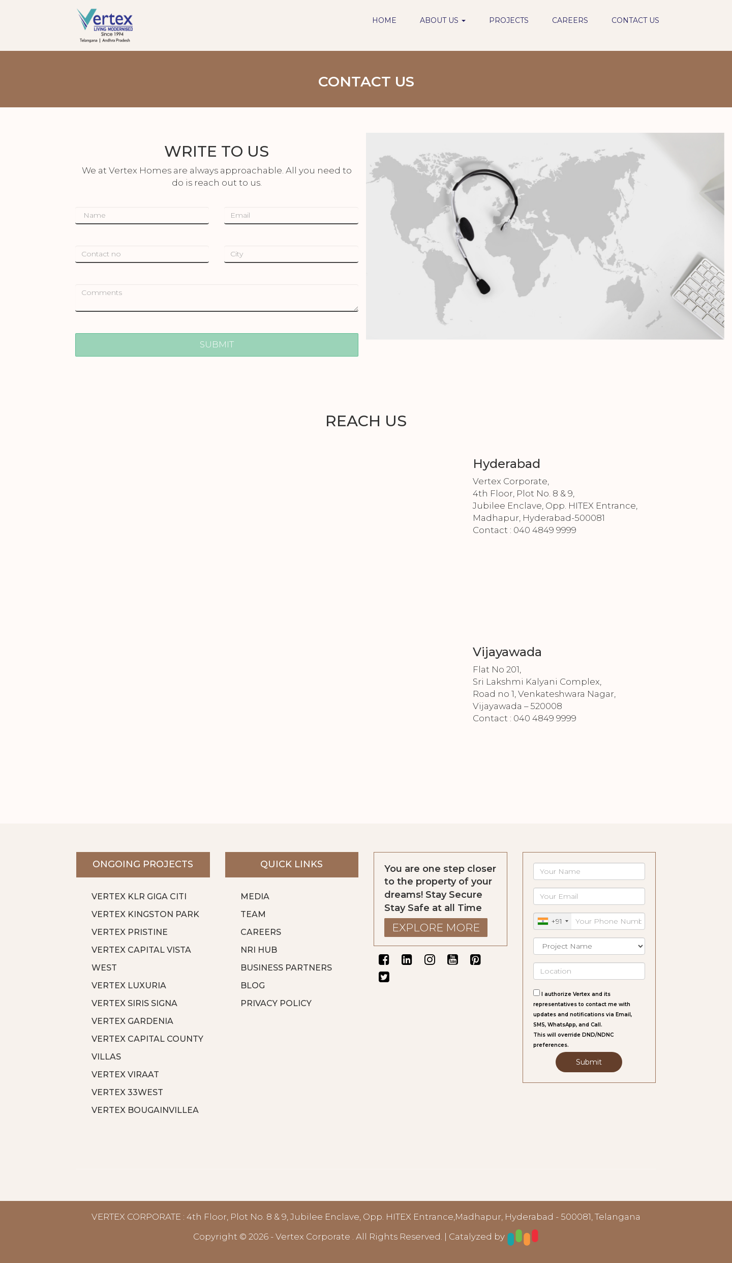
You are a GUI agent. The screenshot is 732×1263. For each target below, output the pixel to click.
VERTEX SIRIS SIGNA (134, 1003)
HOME (384, 20)
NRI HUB (258, 950)
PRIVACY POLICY (276, 1003)
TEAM (253, 914)
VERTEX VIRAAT (125, 1074)
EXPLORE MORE (436, 927)
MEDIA (254, 896)
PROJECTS (509, 20)
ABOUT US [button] (443, 20)
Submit (589, 1062)
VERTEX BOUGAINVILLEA (145, 1110)
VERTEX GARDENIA (132, 1021)
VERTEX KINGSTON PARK (145, 914)
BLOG (252, 985)
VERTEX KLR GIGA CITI (139, 896)
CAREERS (570, 20)
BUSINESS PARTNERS (286, 968)
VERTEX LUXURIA (129, 985)
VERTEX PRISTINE (130, 932)
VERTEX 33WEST (127, 1092)
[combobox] (552, 921)
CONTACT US (635, 20)
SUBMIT (217, 344)
